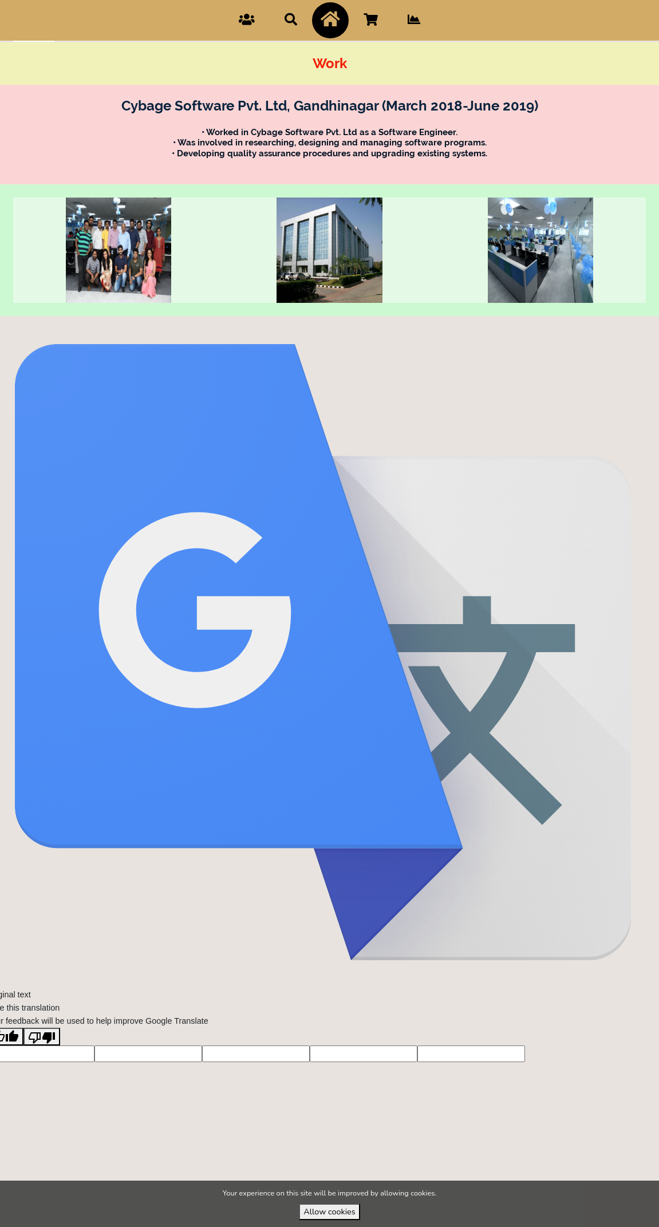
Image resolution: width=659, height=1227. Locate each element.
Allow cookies (329, 1211)
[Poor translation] (41, 1057)
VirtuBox (349, 326)
